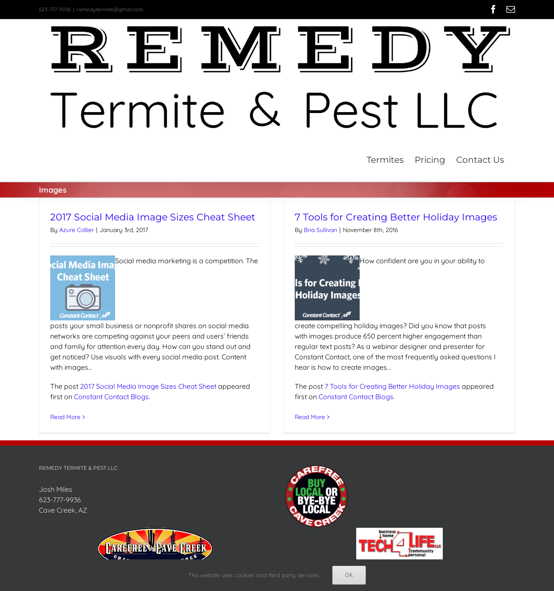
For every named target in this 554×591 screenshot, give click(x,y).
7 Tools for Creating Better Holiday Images (396, 217)
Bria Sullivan (320, 229)
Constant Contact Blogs (111, 396)
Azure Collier (76, 229)
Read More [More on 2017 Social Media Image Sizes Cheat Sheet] (65, 416)
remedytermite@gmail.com (110, 9)
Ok (349, 575)
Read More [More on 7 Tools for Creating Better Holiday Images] (310, 416)
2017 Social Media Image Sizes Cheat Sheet (152, 217)
